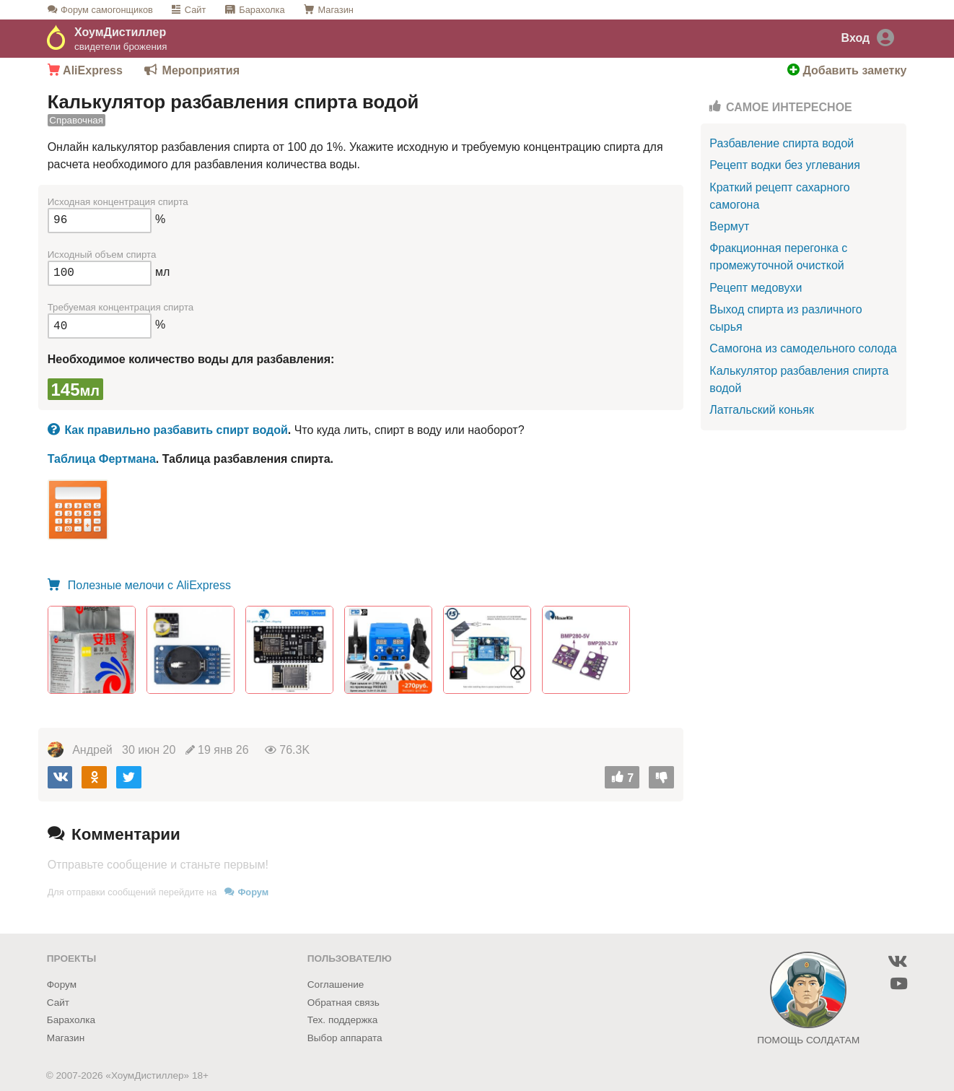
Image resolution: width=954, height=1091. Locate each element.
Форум (107, 9)
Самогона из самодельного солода (802, 348)
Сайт (195, 9)
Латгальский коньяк (761, 410)
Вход (855, 38)
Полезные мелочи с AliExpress (147, 594)
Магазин (336, 9)
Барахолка (261, 9)
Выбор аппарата (344, 1039)
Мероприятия (201, 70)
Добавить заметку (846, 70)
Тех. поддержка (342, 1022)
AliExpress (85, 70)
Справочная (76, 121)
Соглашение (335, 986)
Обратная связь (343, 1004)
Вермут (729, 226)
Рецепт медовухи (755, 288)
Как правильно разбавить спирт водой (175, 439)
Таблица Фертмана (102, 467)
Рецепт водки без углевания (784, 165)
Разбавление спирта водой (781, 143)
